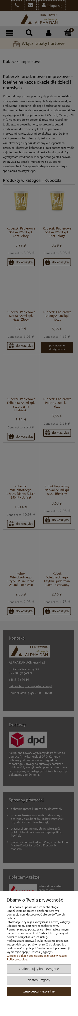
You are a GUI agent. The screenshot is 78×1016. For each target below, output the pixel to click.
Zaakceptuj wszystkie (38, 991)
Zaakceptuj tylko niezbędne (39, 969)
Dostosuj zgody (39, 980)
